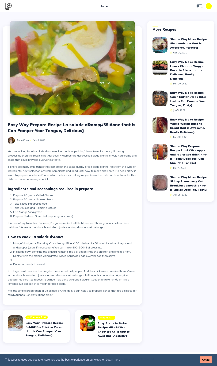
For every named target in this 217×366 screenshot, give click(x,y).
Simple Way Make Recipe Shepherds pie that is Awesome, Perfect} (188, 43)
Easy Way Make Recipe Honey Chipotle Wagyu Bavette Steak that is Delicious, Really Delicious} (187, 70)
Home (104, 6)
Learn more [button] (113, 359)
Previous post (36, 317)
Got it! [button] (206, 359)
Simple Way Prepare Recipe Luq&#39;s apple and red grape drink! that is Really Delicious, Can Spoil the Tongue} (189, 154)
